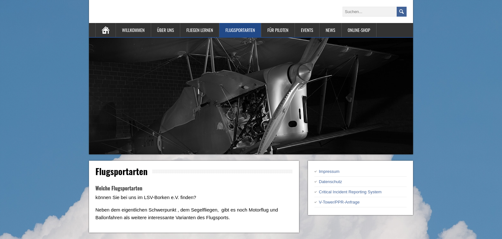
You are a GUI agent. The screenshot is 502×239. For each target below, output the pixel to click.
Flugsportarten (240, 30)
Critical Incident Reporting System (350, 191)
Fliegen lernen (199, 30)
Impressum (329, 171)
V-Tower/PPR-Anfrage (339, 202)
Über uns (165, 30)
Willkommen (133, 30)
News (330, 30)
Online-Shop (359, 30)
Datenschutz (330, 181)
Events (307, 30)
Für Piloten (277, 30)
